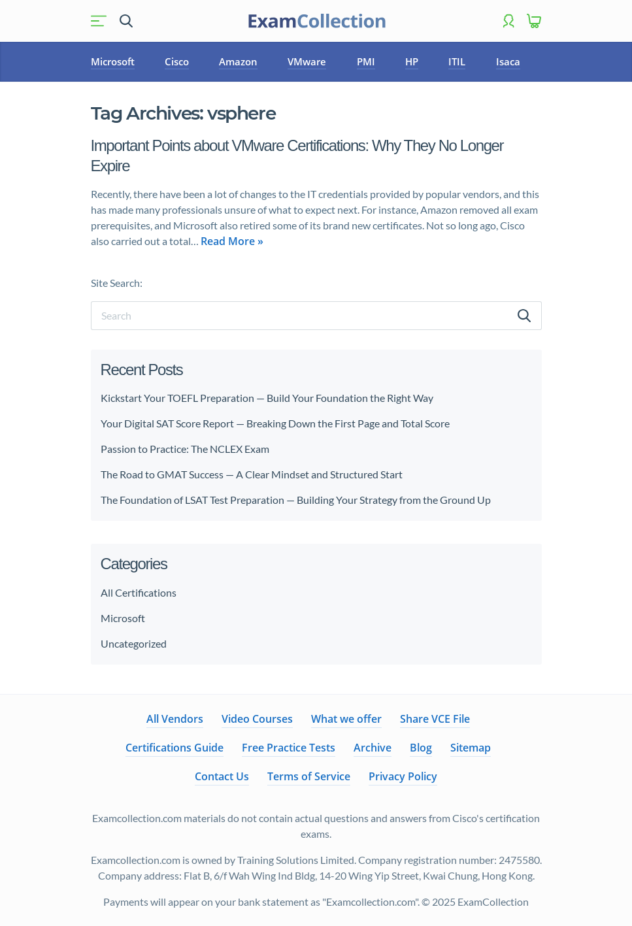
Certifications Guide (174, 747)
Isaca (508, 61)
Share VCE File (435, 719)
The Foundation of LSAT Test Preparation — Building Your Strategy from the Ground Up (296, 499)
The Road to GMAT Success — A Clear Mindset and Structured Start (252, 474)
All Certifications (138, 592)
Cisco (177, 61)
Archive (372, 747)
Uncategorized (134, 643)
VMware (307, 61)
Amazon (238, 61)
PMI (366, 61)
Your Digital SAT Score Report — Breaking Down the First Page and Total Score (275, 423)
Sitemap (470, 747)
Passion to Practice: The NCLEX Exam (186, 448)
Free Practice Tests (288, 747)
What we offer (346, 719)
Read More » (232, 241)
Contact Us (222, 776)
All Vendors (174, 719)
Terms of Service (308, 776)
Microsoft (113, 61)
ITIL (456, 61)
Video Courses (257, 719)
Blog (421, 747)
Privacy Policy (403, 776)
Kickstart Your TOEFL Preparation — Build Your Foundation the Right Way (267, 397)
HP (411, 61)
